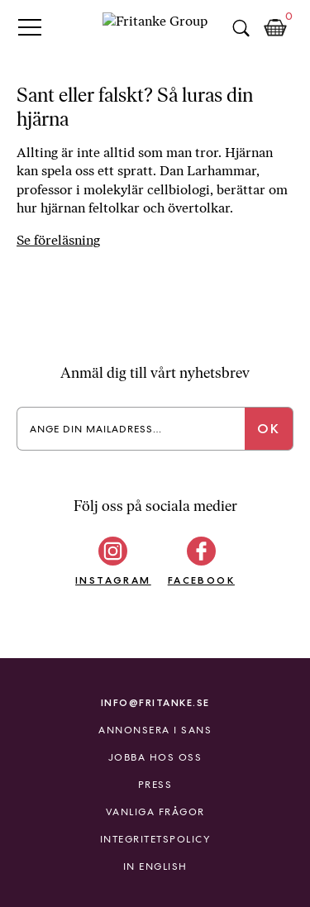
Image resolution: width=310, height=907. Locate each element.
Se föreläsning (58, 240)
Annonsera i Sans (155, 730)
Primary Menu (30, 27)
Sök (240, 28)
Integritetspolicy (155, 839)
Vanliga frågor (155, 812)
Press (155, 784)
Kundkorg (275, 28)
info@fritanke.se (155, 702)
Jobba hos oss (155, 757)
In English (155, 866)
